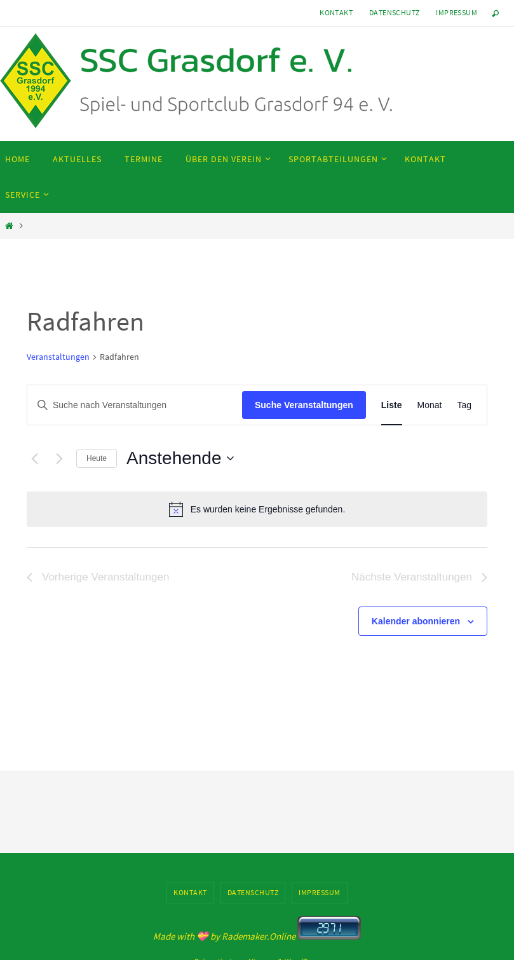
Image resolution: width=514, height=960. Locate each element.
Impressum (456, 12)
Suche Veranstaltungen (304, 405)
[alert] (257, 509)
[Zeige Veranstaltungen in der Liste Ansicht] (391, 405)
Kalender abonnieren (416, 621)
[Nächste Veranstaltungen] (59, 458)
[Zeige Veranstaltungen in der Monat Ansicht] (429, 405)
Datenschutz (394, 12)
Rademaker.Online (258, 936)
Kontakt (336, 12)
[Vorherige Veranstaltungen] (34, 458)
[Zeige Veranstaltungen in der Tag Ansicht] (464, 405)
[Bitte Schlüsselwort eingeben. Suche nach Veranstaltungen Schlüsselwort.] (134, 405)
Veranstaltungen (58, 356)
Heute (96, 458)
